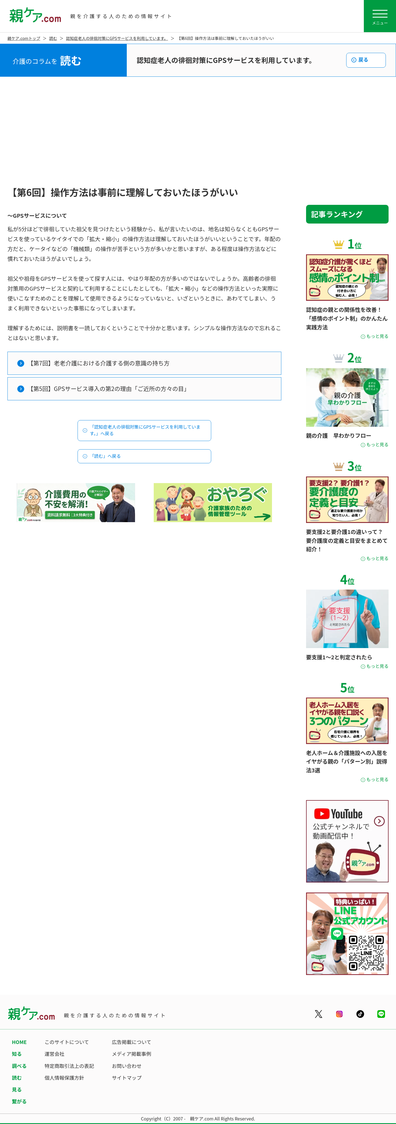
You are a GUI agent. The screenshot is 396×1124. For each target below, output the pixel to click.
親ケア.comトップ (23, 38)
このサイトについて (67, 1041)
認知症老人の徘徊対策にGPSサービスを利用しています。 (117, 38)
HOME (19, 1041)
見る (17, 1089)
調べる (19, 1065)
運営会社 (54, 1053)
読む (53, 38)
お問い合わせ (127, 1065)
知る (17, 1053)
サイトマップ (127, 1077)
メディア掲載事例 (131, 1053)
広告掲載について (131, 1041)
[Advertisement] (198, 131)
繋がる (19, 1101)
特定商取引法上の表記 (69, 1065)
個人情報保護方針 (64, 1077)
